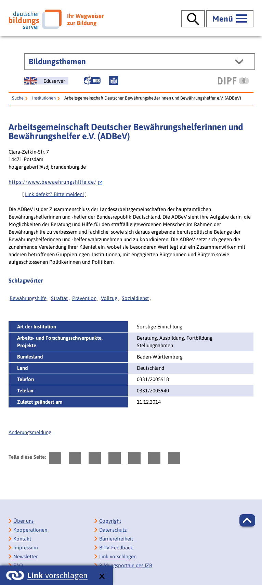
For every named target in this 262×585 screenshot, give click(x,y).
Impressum (25, 547)
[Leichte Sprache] (113, 80)
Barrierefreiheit (116, 539)
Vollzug (109, 298)
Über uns (23, 521)
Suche (18, 98)
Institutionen (44, 98)
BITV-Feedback (116, 547)
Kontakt (22, 539)
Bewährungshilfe (28, 298)
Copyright (110, 521)
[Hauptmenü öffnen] (229, 18)
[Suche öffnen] (193, 18)
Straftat (59, 298)
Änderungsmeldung (30, 432)
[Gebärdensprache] (92, 80)
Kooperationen (30, 530)
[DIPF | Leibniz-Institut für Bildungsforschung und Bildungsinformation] (233, 81)
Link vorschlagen (117, 556)
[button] (247, 520)
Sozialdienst (135, 298)
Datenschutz (113, 530)
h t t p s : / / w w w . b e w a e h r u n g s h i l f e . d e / (56, 182)
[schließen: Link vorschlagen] (101, 576)
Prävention (84, 298)
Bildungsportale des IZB (125, 565)
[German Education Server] (46, 80)
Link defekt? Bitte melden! (54, 194)
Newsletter (25, 556)
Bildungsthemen (57, 61)
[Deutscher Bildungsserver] (56, 19)
